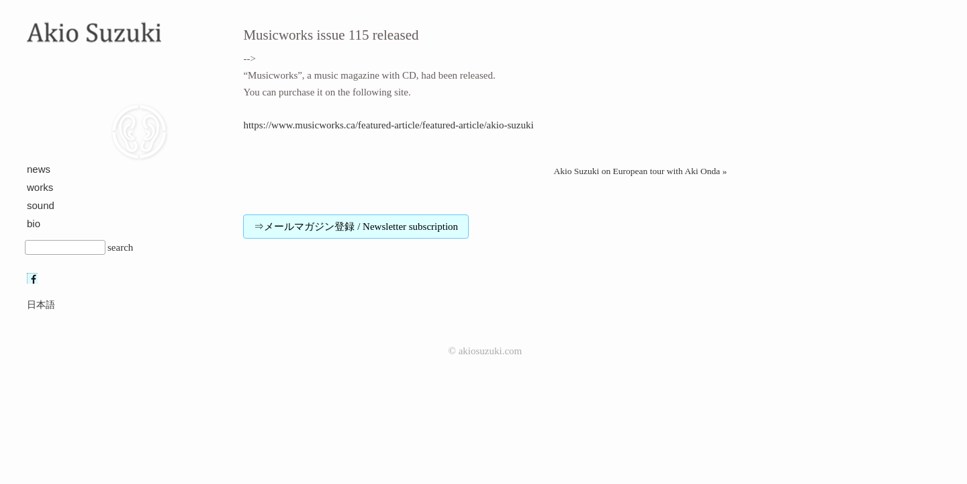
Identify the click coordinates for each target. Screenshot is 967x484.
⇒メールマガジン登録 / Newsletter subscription (356, 226)
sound (40, 205)
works (40, 187)
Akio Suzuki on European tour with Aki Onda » (640, 171)
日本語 (41, 305)
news (38, 169)
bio (33, 223)
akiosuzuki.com (490, 351)
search (120, 247)
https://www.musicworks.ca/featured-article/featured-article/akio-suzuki (388, 125)
